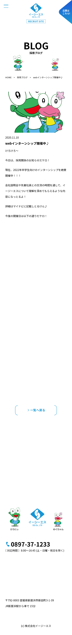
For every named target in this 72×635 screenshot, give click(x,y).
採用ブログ (22, 77)
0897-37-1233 (30, 544)
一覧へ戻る (36, 410)
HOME (8, 77)
